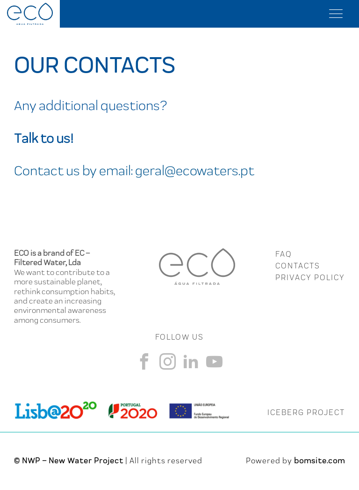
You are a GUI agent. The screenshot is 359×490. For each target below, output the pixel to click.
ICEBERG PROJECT (306, 412)
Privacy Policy (310, 277)
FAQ (283, 254)
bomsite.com (319, 460)
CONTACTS (297, 265)
